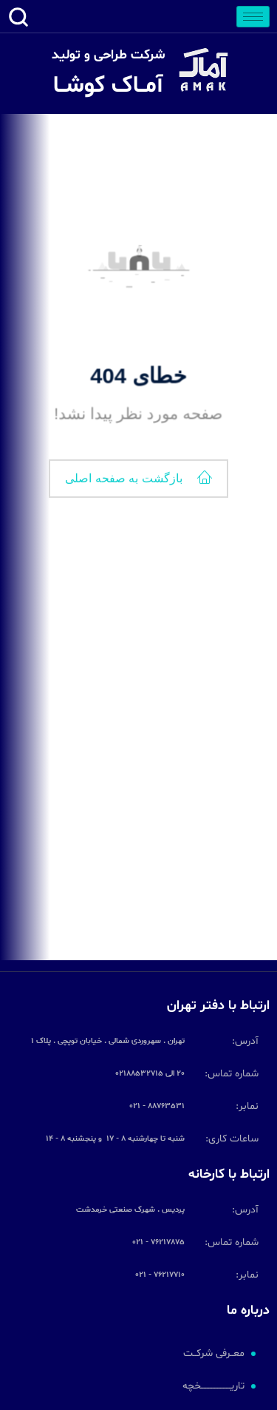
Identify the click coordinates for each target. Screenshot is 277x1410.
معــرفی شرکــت (213, 1353)
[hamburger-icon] (253, 16)
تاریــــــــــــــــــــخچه (213, 1386)
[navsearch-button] (18, 21)
